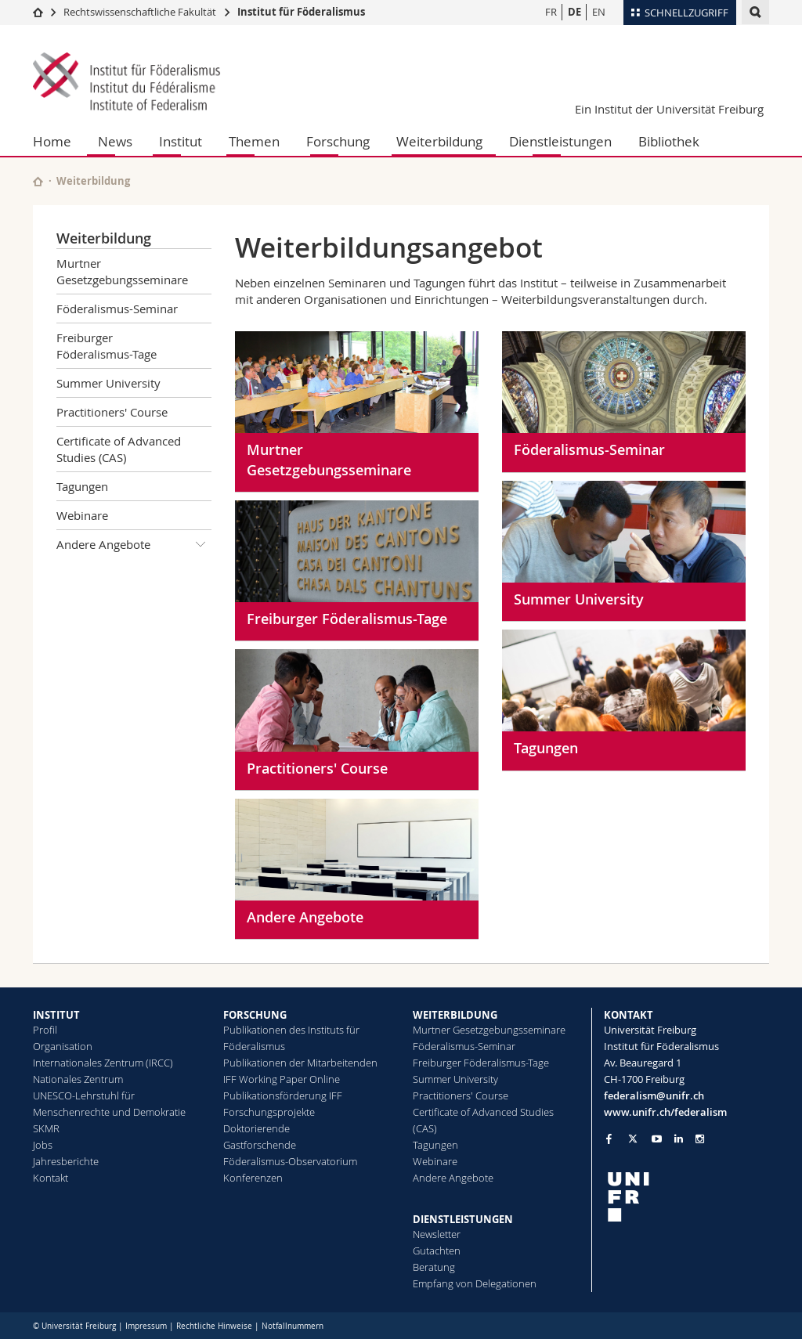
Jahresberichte (66, 1161)
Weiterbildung (439, 141)
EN (598, 12)
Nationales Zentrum (78, 1079)
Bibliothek (668, 141)
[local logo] (687, 1196)
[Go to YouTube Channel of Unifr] (657, 1139)
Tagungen (82, 486)
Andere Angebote (133, 544)
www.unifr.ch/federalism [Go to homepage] (665, 1112)
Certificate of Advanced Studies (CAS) (118, 449)
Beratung (434, 1267)
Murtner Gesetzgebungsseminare (122, 271)
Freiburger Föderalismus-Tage (106, 346)
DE (574, 12)
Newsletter (437, 1234)
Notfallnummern (292, 1326)
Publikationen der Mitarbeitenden (300, 1063)
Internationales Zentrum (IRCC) (103, 1063)
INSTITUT (56, 1015)
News (115, 141)
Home (52, 141)
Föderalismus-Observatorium (290, 1161)
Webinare (82, 515)
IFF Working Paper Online (281, 1079)
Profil (45, 1030)
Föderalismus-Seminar (117, 308)
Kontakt (50, 1178)
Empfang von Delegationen (474, 1283)
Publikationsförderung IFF (282, 1095)
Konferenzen (253, 1178)
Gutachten (437, 1250)
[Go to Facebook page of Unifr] (609, 1138)
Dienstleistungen (560, 141)
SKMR (46, 1128)
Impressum (146, 1326)
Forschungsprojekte (269, 1112)
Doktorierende (256, 1128)
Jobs (42, 1145)
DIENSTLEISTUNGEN (463, 1219)
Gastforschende (259, 1145)
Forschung (338, 141)
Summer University (108, 383)
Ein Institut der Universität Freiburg (669, 109)
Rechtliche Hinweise (214, 1326)
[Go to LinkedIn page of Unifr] (678, 1139)
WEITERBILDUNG (455, 1015)
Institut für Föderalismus (301, 12)
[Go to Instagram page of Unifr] (699, 1139)
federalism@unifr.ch (654, 1095)
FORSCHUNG (255, 1015)
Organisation (62, 1046)
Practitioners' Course (112, 412)
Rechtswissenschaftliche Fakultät (141, 12)
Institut (180, 141)
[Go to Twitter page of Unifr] (633, 1138)
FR (551, 12)
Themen (254, 141)
